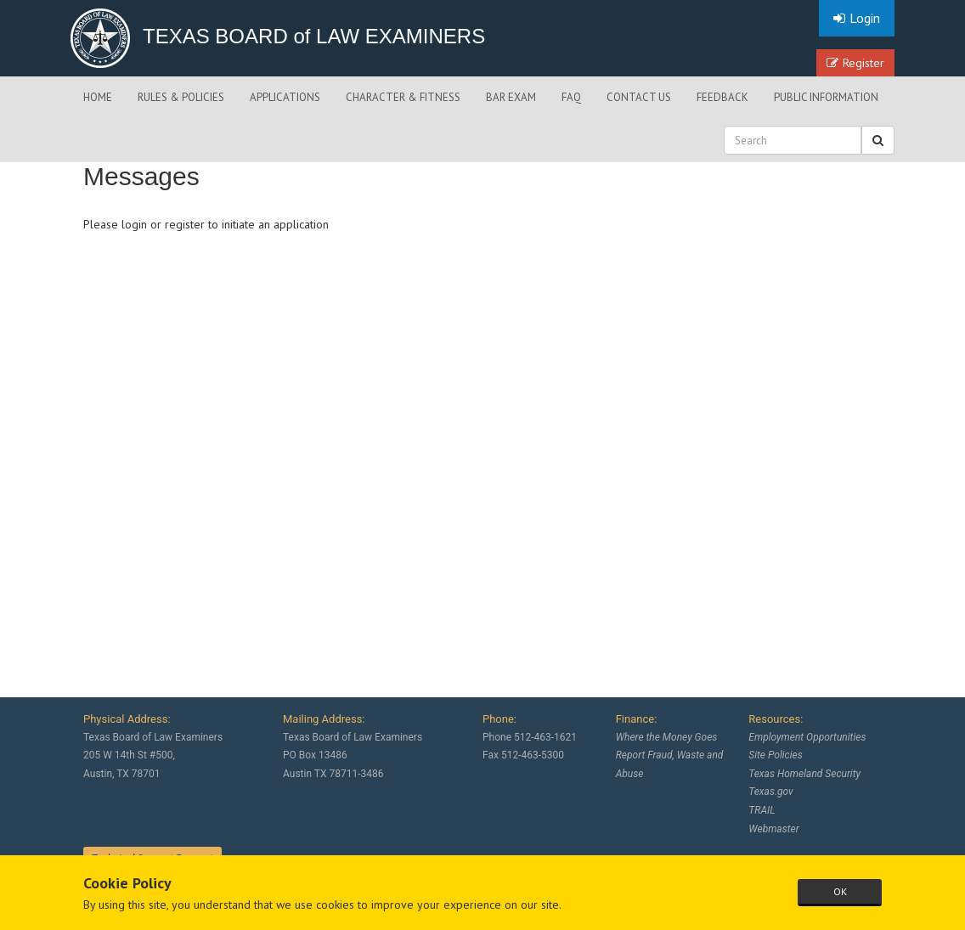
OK (840, 891)
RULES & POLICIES (181, 97)
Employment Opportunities (807, 737)
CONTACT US (639, 97)
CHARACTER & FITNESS (403, 97)
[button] (877, 140)
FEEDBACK (722, 97)
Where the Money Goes (667, 737)
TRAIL (761, 810)
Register (855, 62)
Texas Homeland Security (804, 774)
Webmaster (773, 829)
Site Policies (775, 755)
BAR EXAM (511, 97)
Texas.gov (770, 792)
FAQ (571, 97)
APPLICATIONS (285, 97)
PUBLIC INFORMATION (826, 97)
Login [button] (856, 17)
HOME (97, 97)
